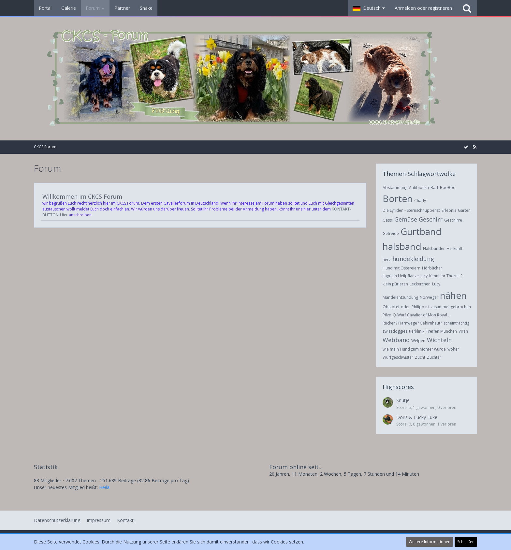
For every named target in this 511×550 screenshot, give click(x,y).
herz (387, 259)
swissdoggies (395, 331)
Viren (463, 331)
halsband (402, 246)
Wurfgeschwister (398, 357)
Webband (396, 340)
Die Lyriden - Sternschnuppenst (411, 210)
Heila (104, 487)
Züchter (434, 357)
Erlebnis (449, 210)
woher (453, 349)
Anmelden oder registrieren (423, 8)
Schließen (465, 541)
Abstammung (395, 187)
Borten (398, 198)
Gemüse (405, 219)
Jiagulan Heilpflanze (401, 276)
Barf (434, 187)
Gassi (388, 220)
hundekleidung (413, 259)
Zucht (420, 357)
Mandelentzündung (400, 297)
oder (405, 307)
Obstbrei (391, 307)
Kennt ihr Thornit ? (445, 276)
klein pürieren (395, 284)
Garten (464, 210)
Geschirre (453, 220)
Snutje (403, 400)
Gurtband (421, 231)
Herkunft (454, 248)
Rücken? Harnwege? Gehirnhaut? (412, 323)
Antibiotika (419, 187)
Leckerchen (420, 284)
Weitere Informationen (429, 541)
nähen (453, 295)
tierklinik (416, 331)
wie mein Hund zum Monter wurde (414, 349)
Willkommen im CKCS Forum (82, 196)
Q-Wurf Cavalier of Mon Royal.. (421, 315)
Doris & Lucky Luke (416, 417)
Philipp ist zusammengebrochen (441, 307)
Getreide (391, 233)
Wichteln (439, 340)
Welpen (418, 340)
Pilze (387, 315)
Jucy (424, 276)
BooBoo (448, 187)
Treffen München (441, 331)
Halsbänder (434, 248)
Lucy (436, 284)
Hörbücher (432, 268)
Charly (420, 200)
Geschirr (431, 219)
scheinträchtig (456, 323)
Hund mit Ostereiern (401, 268)
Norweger (429, 297)
